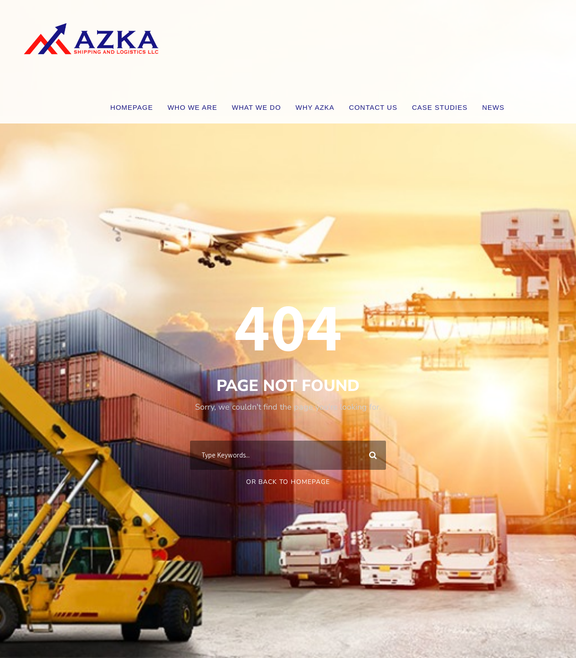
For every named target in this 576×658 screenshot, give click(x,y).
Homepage (131, 107)
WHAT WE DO (256, 107)
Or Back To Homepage (288, 482)
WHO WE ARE (192, 107)
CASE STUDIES (440, 107)
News (493, 107)
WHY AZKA (315, 107)
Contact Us (373, 107)
